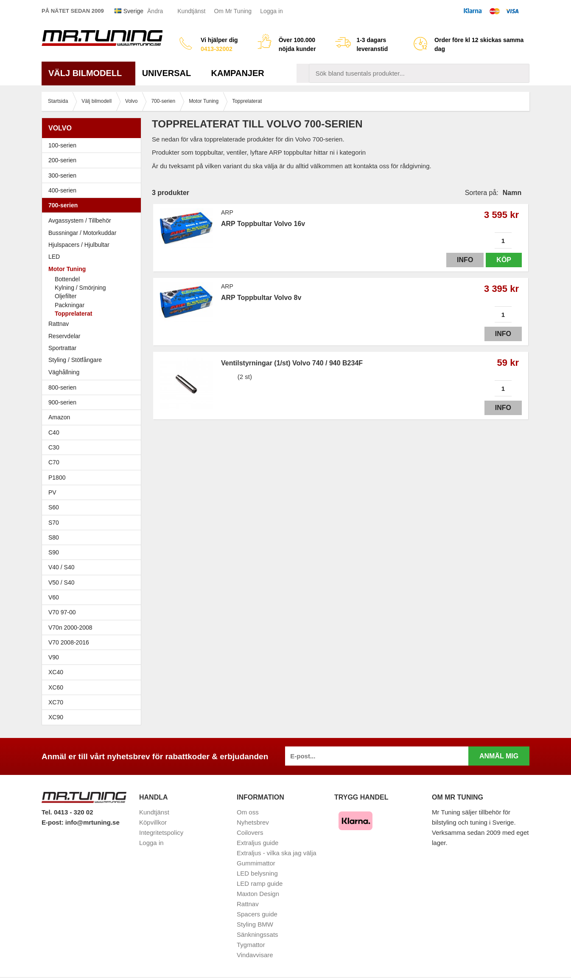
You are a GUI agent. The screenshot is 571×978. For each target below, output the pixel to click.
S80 (93, 537)
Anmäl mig (498, 756)
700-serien (93, 205)
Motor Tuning (93, 269)
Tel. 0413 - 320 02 (67, 812)
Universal (170, 73)
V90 (53, 657)
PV (52, 492)
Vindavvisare (255, 954)
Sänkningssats (257, 934)
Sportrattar (62, 348)
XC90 (55, 717)
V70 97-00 (93, 612)
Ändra (155, 11)
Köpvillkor (153, 822)
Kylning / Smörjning (80, 287)
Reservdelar (64, 336)
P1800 (56, 477)
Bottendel (67, 279)
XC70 (55, 702)
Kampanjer (237, 73)
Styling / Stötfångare (75, 359)
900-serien (93, 402)
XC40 (55, 672)
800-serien (93, 387)
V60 (53, 597)
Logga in (271, 11)
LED (54, 256)
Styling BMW (255, 924)
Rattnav (58, 323)
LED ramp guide (260, 883)
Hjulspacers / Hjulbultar (78, 244)
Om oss (248, 812)
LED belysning (257, 873)
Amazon (59, 417)
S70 (93, 522)
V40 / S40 (93, 567)
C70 (93, 462)
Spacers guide (257, 914)
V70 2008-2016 (93, 642)
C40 (53, 432)
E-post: (53, 822)
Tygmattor (251, 944)
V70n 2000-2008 (93, 627)
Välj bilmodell (88, 73)
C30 (93, 447)
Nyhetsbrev (253, 822)
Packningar (69, 305)
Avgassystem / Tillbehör (79, 220)
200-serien (93, 160)
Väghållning (63, 372)
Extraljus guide (257, 842)
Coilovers (250, 832)
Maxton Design (258, 893)
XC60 (55, 687)
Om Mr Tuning (233, 11)
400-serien (93, 190)
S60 (93, 507)
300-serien (93, 175)
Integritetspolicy (161, 832)
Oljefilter (65, 296)
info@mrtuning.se (92, 822)
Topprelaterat (73, 313)
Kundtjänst (191, 11)
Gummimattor (256, 863)
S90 (93, 552)
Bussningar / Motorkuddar (82, 232)
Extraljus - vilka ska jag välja (276, 852)
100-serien (93, 145)
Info (465, 259)
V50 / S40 (93, 582)
